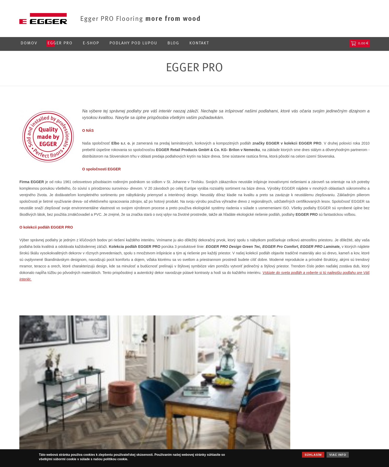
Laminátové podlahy (169, 425)
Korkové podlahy (166, 413)
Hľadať (338, 43)
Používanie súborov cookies (307, 419)
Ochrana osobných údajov (305, 413)
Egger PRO (60, 43)
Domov (29, 43)
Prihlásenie (312, 43)
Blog (173, 43)
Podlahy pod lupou (133, 43)
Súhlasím (313, 454)
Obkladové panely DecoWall (176, 432)
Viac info (337, 454)
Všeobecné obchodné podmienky (312, 425)
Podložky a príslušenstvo (173, 438)
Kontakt (199, 43)
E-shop (91, 43)
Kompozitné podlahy (169, 419)
